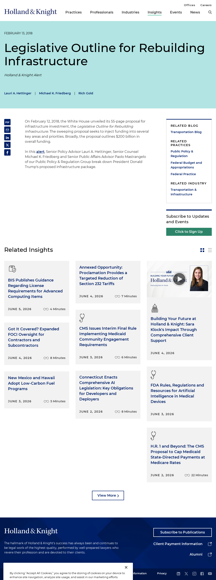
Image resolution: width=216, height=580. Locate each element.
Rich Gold (85, 93)
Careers (206, 5)
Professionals (101, 12)
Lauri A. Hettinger (17, 93)
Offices (189, 5)
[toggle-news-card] (202, 250)
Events (176, 12)
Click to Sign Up (189, 232)
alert (40, 152)
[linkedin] (178, 574)
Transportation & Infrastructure (184, 192)
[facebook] (202, 574)
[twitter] (186, 574)
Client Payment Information (177, 544)
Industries (130, 12)
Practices (73, 12)
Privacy (162, 573)
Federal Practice (183, 174)
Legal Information (135, 573)
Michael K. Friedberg (55, 93)
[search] (210, 12)
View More (106, 495)
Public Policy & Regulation (182, 153)
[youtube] (210, 574)
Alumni (196, 554)
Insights (155, 12)
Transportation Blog (186, 132)
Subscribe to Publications (182, 532)
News (195, 12)
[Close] (126, 573)
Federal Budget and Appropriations (186, 165)
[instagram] (194, 574)
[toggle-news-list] (210, 250)
